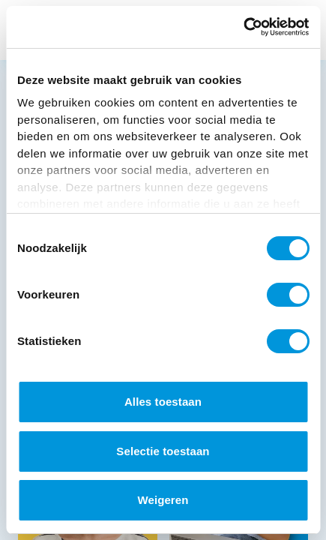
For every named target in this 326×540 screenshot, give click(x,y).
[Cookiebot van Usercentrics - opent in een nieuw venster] (243, 27)
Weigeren (162, 500)
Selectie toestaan (162, 451)
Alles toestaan (163, 401)
